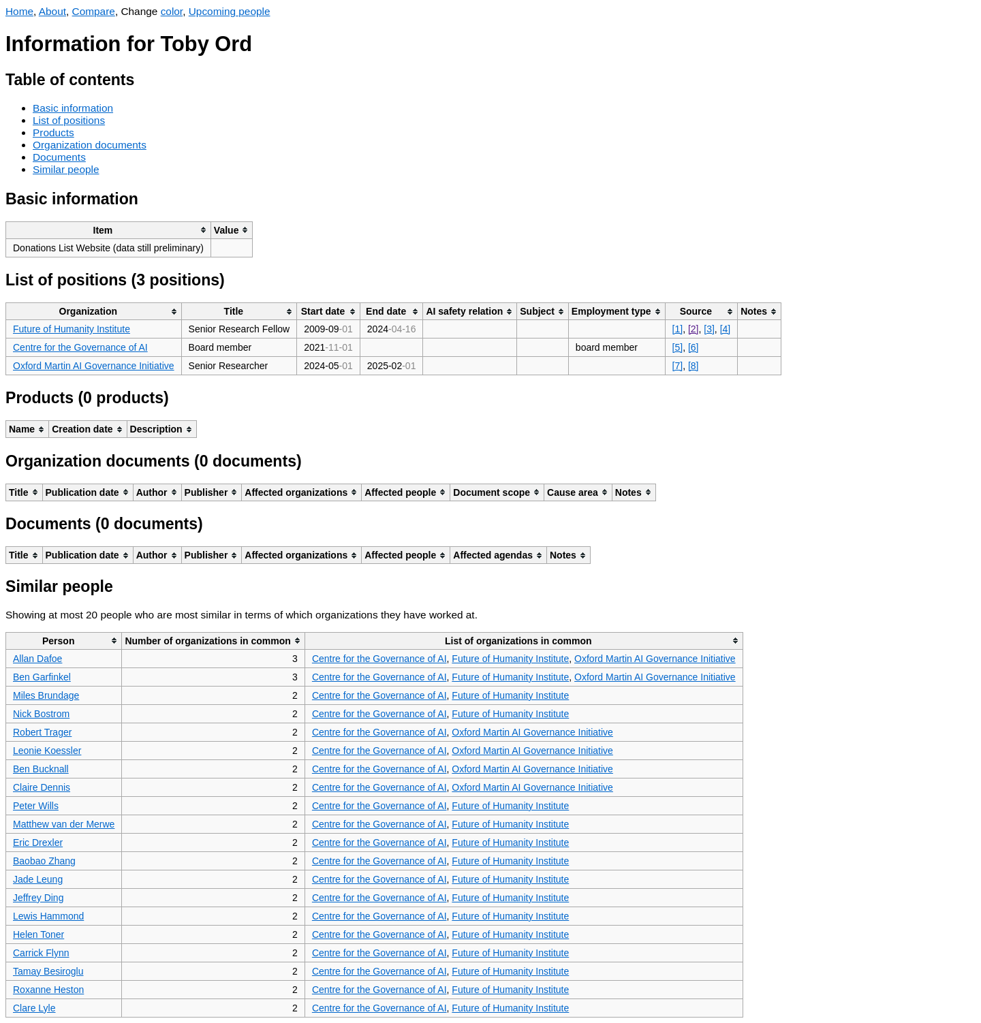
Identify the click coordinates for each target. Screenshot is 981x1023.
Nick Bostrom (41, 713)
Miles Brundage (46, 695)
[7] (677, 365)
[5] (677, 347)
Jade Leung (38, 879)
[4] (725, 329)
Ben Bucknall (41, 769)
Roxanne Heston (48, 989)
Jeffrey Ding (38, 897)
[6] (693, 347)
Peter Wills (36, 805)
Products (53, 132)
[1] (677, 329)
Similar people (66, 169)
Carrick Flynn (41, 952)
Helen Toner (38, 934)
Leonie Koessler (47, 750)
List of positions (69, 120)
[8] (693, 365)
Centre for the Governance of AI (80, 347)
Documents (59, 157)
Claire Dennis (41, 787)
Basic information (73, 108)
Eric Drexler (38, 842)
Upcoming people (229, 11)
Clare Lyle (34, 1008)
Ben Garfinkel (42, 677)
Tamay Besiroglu (48, 971)
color (172, 11)
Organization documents (89, 145)
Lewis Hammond (48, 916)
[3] (709, 329)
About (52, 11)
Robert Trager (42, 732)
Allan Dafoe (37, 658)
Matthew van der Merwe (63, 824)
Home (19, 11)
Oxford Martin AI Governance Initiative (93, 365)
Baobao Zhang (44, 860)
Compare (93, 11)
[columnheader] (108, 229)
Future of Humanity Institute (71, 329)
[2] (693, 329)
